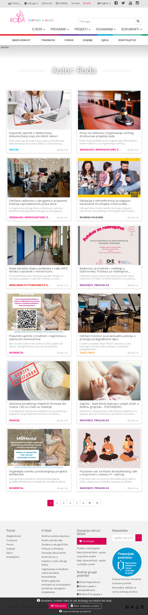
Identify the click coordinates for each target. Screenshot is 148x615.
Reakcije (14, 420)
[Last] (97, 503)
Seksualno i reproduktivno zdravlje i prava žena (101, 149)
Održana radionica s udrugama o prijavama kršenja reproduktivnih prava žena (38, 202)
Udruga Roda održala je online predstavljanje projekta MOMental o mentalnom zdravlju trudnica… (38, 480)
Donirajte (86, 541)
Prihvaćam (58, 605)
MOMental (16, 352)
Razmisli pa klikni (91, 217)
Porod (9, 544)
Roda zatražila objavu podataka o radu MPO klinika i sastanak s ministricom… (38, 269)
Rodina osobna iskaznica (55, 536)
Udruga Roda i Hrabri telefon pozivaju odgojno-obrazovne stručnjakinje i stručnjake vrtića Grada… (107, 210)
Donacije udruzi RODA (88, 532)
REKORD (14, 149)
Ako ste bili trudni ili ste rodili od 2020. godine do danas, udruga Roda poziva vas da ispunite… (36, 345)
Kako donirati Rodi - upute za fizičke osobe (91, 562)
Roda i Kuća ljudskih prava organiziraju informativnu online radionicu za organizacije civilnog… (108, 142)
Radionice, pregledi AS (94, 285)
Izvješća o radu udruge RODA (54, 563)
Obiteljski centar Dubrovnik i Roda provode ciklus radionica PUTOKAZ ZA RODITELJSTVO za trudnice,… (108, 277)
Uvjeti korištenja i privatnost (75, 611)
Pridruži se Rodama (52, 548)
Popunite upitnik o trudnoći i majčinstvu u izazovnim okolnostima (37, 337)
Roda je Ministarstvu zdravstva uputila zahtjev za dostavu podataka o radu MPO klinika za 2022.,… (36, 277)
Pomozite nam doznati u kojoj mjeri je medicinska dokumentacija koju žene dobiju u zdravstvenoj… (36, 142)
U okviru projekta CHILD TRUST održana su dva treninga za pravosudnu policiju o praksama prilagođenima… (105, 346)
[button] (14, 3)
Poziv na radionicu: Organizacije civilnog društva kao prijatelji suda (107, 134)
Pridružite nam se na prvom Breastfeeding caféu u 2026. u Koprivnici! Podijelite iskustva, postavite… (108, 480)
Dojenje (10, 548)
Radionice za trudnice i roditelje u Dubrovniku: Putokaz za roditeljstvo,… (105, 269)
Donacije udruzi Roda (54, 552)
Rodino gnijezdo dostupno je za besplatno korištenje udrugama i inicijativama (56, 586)
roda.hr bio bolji (101, 600)
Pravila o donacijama (88, 548)
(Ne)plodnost (13, 536)
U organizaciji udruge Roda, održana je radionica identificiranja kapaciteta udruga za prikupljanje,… (36, 210)
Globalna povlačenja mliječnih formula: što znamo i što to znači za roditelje (37, 405)
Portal (10, 530)
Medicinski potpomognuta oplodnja (30, 285)
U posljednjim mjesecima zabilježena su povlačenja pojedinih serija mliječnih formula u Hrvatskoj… (37, 413)
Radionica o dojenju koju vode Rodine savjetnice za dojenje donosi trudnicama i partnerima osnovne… (108, 413)
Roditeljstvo (13, 557)
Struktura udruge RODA (55, 544)
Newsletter (120, 530)
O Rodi (47, 530)
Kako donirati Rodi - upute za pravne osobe (91, 554)
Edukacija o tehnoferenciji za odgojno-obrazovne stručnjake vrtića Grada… (105, 202)
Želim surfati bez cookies (85, 605)
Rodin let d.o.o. (50, 557)
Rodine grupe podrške (87, 574)
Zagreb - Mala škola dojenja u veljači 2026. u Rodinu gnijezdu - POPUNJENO (109, 405)
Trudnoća (11, 540)
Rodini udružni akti (52, 540)
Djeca (9, 552)
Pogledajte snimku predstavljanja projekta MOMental (38, 472)
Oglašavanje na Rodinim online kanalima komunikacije (55, 573)
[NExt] (90, 503)
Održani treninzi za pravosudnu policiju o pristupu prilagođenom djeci (108, 337)
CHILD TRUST (87, 352)
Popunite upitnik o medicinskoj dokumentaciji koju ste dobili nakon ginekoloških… (33, 136)
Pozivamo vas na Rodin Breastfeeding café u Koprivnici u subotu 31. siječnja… (108, 472)
